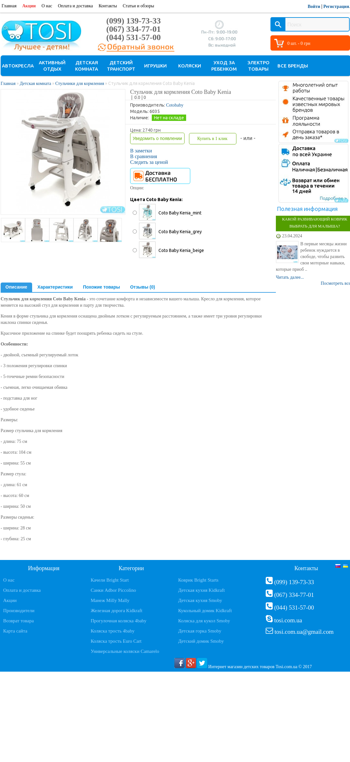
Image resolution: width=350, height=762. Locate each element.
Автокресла (18, 65)
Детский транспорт (121, 66)
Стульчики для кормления (79, 83)
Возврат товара (18, 620)
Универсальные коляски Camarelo (125, 651)
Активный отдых (52, 66)
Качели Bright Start (110, 580)
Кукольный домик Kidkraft (205, 610)
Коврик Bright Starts (198, 580)
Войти (314, 6)
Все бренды (292, 65)
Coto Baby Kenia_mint (179, 212)
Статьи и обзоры (138, 5)
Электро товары (259, 66)
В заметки (141, 150)
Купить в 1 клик (212, 138)
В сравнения (143, 156)
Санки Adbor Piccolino (113, 590)
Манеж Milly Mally (110, 600)
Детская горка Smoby (199, 630)
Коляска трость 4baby (113, 630)
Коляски (189, 65)
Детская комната (86, 66)
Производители (18, 610)
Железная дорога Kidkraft (116, 610)
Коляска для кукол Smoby (204, 620)
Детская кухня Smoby (200, 600)
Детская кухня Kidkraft (201, 590)
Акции (29, 5)
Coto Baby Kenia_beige (181, 250)
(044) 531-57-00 (133, 37)
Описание (16, 287)
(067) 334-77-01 (133, 29)
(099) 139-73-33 (133, 20)
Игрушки (155, 65)
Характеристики (55, 287)
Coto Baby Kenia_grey (180, 231)
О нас (46, 5)
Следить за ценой (149, 162)
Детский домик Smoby (201, 641)
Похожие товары (101, 287)
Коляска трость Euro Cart (116, 641)
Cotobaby (174, 105)
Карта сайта (15, 630)
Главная (9, 5)
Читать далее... (290, 277)
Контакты (108, 5)
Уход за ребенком (224, 66)
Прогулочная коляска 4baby (118, 620)
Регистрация (336, 6)
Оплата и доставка (75, 5)
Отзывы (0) (142, 287)
